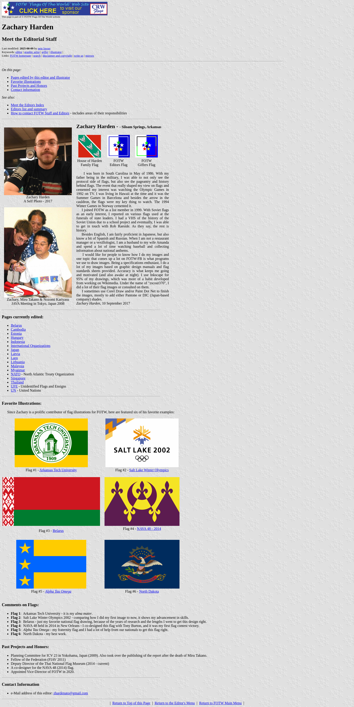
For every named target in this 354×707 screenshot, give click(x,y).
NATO (15, 374)
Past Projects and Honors (29, 86)
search (37, 55)
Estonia (16, 333)
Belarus (16, 325)
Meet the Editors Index (27, 105)
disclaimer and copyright (57, 55)
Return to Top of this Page (131, 703)
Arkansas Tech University (58, 470)
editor (18, 52)
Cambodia (18, 329)
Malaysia (17, 366)
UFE (14, 386)
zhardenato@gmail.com (71, 693)
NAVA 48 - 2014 (149, 529)
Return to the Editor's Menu (175, 703)
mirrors (89, 55)
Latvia (15, 354)
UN (13, 390)
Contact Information (20, 684)
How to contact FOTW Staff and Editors (40, 113)
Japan (15, 350)
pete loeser (44, 48)
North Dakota (149, 591)
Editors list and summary (29, 109)
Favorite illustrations (26, 81)
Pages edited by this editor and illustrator (40, 77)
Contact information (25, 90)
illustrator (56, 52)
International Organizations (30, 346)
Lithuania (18, 362)
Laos (14, 358)
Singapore (18, 378)
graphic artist (32, 52)
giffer (45, 52)
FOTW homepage (20, 55)
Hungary (17, 338)
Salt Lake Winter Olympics (149, 470)
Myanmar (18, 370)
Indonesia (18, 342)
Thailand (17, 382)
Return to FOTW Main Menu (220, 703)
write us (79, 55)
